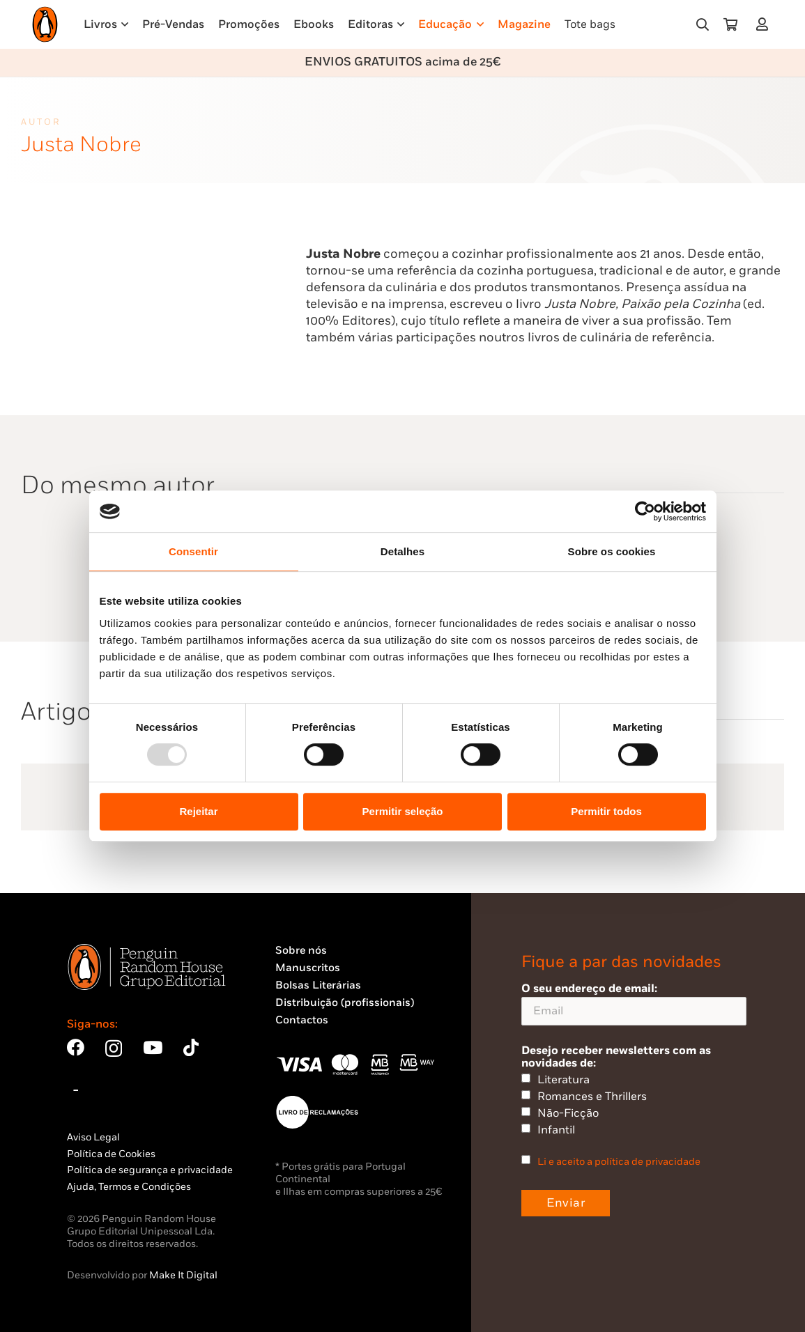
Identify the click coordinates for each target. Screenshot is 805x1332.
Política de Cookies (111, 1154)
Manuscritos (307, 968)
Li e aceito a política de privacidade (618, 1162)
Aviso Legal (93, 1137)
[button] (702, 24)
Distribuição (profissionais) (344, 1002)
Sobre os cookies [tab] (612, 551)
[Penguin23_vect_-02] (317, 1112)
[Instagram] (113, 1048)
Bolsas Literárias (318, 985)
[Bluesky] (76, 1088)
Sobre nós (301, 950)
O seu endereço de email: (633, 1003)
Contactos (301, 1020)
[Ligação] (765, 24)
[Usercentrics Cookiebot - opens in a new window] (645, 511)
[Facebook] (75, 1047)
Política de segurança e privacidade (150, 1170)
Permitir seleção (402, 811)
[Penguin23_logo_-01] (45, 24)
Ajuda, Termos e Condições (129, 1187)
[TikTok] (191, 1047)
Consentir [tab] (193, 551)
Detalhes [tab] (402, 551)
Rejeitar (198, 811)
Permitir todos (606, 811)
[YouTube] (152, 1047)
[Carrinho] (730, 24)
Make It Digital (183, 1275)
